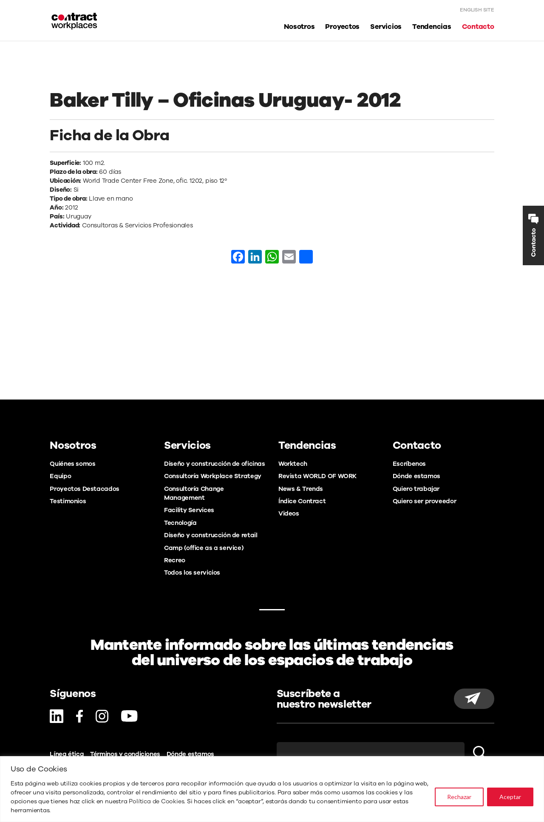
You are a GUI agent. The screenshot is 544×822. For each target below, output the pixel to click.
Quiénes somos (72, 463)
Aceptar (510, 796)
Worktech (292, 463)
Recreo (174, 560)
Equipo (60, 476)
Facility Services (189, 510)
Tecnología (180, 523)
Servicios (386, 27)
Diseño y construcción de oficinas (214, 463)
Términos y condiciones (125, 754)
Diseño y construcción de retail (210, 535)
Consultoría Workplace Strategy (212, 476)
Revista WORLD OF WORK (317, 476)
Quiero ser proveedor (424, 501)
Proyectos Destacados (84, 489)
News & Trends (300, 489)
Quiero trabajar (416, 489)
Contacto (478, 27)
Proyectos (342, 27)
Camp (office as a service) (203, 548)
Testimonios (68, 501)
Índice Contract (302, 501)
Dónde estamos (416, 476)
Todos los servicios (192, 572)
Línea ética (67, 754)
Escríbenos (409, 463)
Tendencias (431, 27)
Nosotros (299, 27)
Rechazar (459, 796)
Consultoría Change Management (194, 493)
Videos (288, 513)
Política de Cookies (156, 801)
